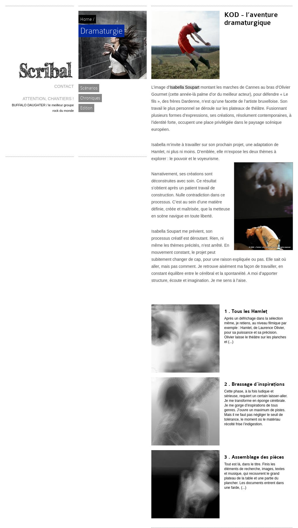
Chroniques (90, 98)
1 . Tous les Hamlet (245, 311)
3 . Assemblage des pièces (254, 457)
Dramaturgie (101, 30)
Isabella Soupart (184, 87)
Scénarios (88, 88)
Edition (86, 108)
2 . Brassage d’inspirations (254, 384)
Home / (87, 19)
